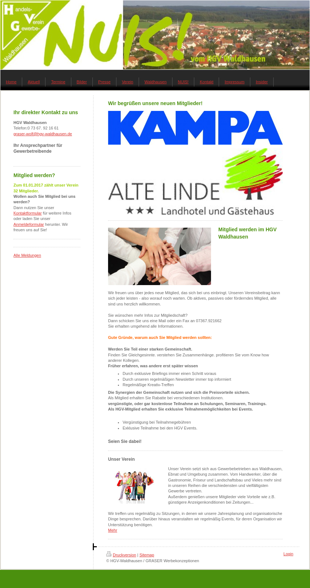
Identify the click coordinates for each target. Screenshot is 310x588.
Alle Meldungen (27, 255)
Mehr (112, 530)
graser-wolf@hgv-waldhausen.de (42, 134)
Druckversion (121, 555)
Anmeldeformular (28, 224)
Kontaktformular (27, 213)
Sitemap (146, 555)
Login (288, 554)
